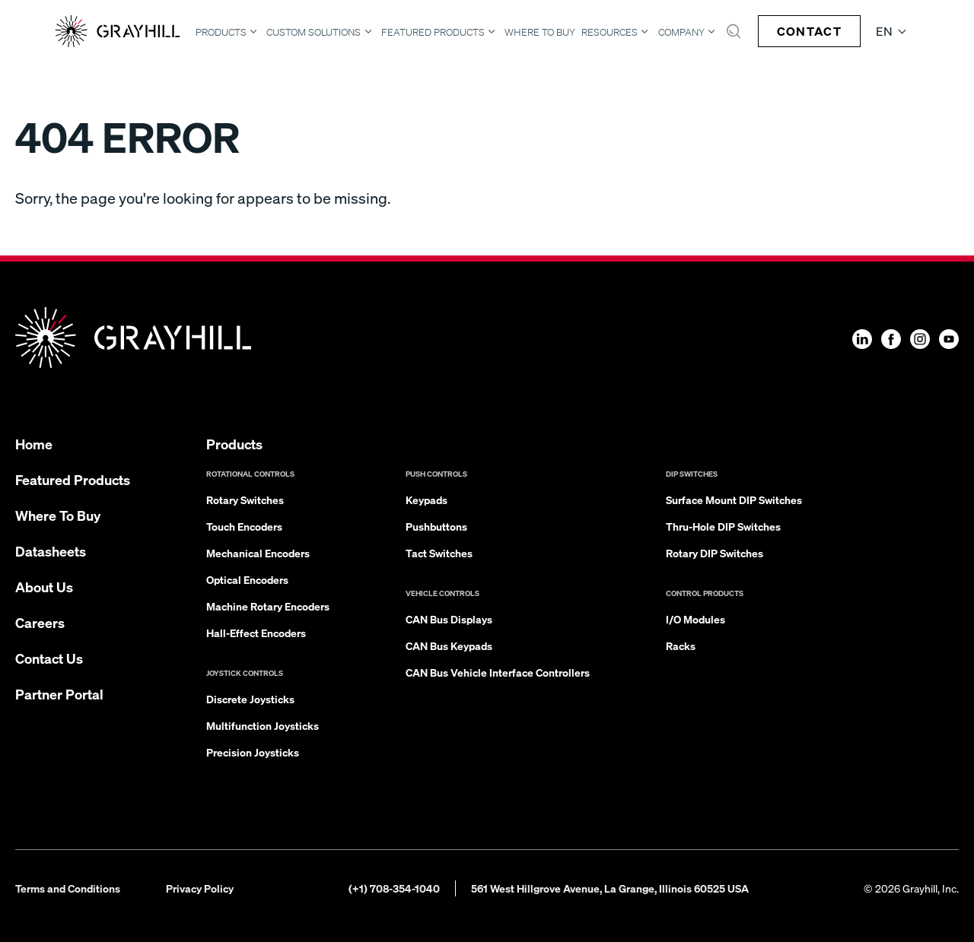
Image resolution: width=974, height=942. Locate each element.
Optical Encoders (247, 579)
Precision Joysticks (252, 752)
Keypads (426, 499)
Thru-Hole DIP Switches (723, 526)
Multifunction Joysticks (262, 725)
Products (221, 32)
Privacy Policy (200, 888)
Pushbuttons (436, 526)
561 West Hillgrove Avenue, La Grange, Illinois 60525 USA (610, 888)
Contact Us (49, 658)
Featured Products (433, 32)
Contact (809, 31)
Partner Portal (59, 694)
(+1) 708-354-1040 (394, 888)
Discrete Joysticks (250, 699)
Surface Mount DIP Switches (734, 499)
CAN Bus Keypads (449, 645)
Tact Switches (439, 553)
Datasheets (50, 551)
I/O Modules (695, 619)
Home (34, 443)
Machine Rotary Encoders (267, 606)
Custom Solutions (313, 32)
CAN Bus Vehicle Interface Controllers (498, 672)
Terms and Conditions (67, 888)
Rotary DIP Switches (714, 553)
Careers (40, 622)
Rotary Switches (245, 499)
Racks (680, 645)
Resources (609, 32)
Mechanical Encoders (258, 553)
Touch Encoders (244, 526)
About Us (44, 586)
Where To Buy (540, 32)
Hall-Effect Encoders (256, 632)
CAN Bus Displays (449, 619)
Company (681, 32)
